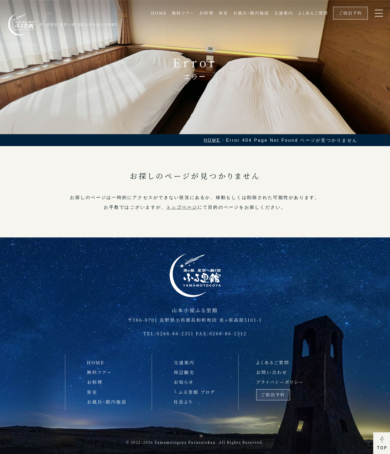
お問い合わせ (272, 372)
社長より (183, 401)
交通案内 (283, 13)
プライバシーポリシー (280, 382)
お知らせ (184, 382)
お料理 (206, 13)
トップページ (181, 207)
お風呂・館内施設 (251, 13)
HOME (159, 13)
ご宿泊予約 (350, 13)
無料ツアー (183, 13)
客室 (223, 13)
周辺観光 (184, 372)
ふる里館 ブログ (196, 392)
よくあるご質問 (313, 13)
